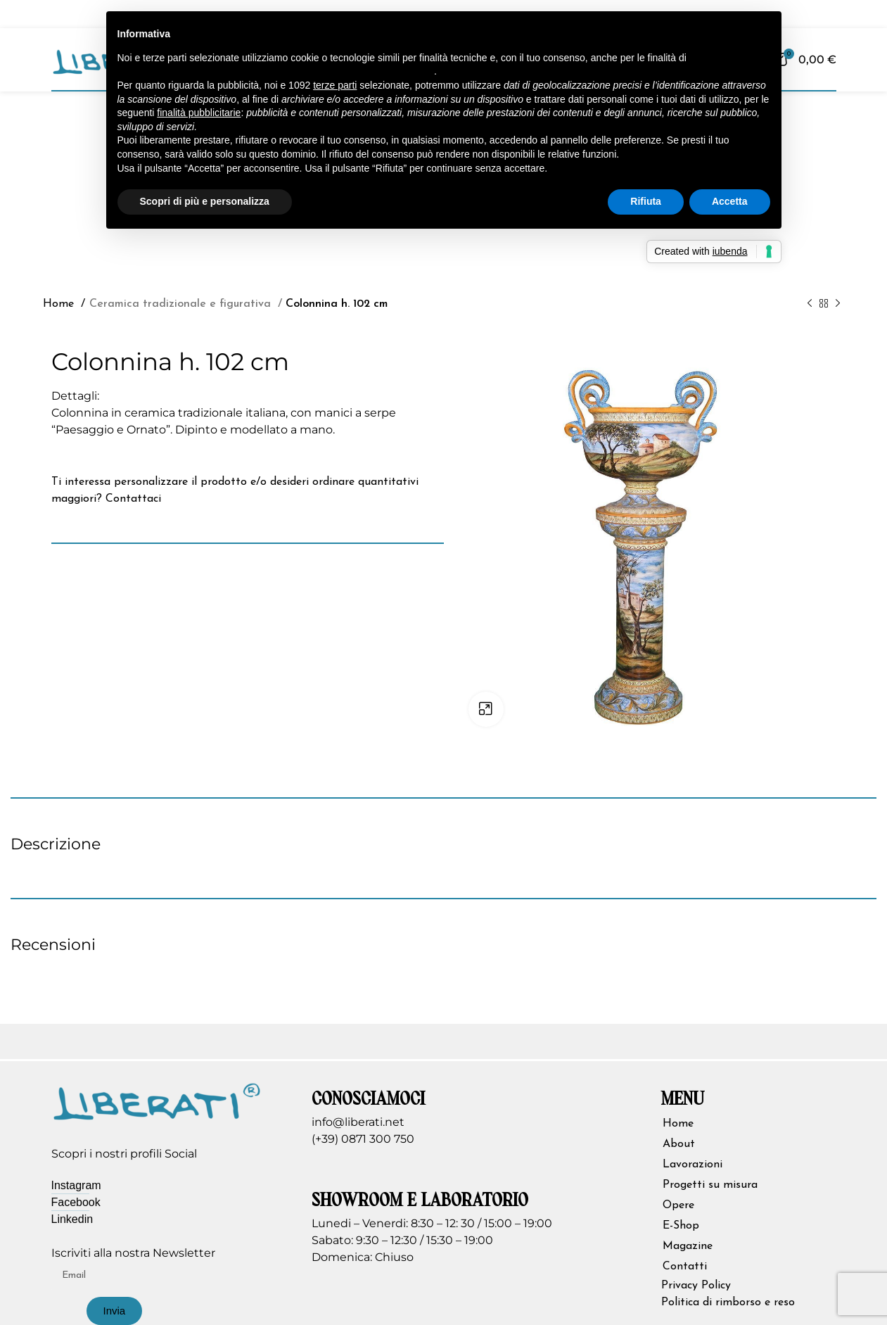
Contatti (685, 1266)
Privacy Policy (696, 1285)
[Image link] (156, 1099)
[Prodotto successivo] (838, 303)
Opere (678, 1205)
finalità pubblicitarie (199, 112)
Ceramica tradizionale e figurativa (178, 304)
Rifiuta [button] (645, 201)
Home (60, 304)
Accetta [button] (730, 201)
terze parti (335, 85)
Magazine (688, 1246)
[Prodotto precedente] (810, 303)
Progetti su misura (710, 1185)
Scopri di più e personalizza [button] (204, 201)
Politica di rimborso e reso (728, 1302)
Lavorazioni (692, 1164)
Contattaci (133, 499)
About (679, 1144)
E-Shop (681, 1225)
